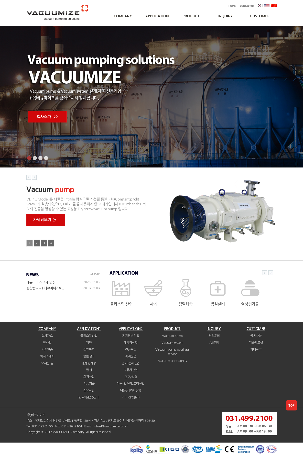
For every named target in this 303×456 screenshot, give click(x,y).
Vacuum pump (172, 335)
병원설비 (89, 356)
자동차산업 (131, 370)
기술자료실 (256, 342)
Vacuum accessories (172, 360)
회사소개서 (47, 356)
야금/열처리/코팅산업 (131, 383)
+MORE (95, 274)
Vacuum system (172, 342)
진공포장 (130, 349)
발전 (89, 370)
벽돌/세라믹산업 (130, 390)
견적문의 (214, 335)
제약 (89, 342)
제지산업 (130, 356)
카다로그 (255, 349)
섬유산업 (89, 390)
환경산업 (89, 376)
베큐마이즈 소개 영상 (41, 282)
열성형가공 (89, 363)
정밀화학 (89, 349)
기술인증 (47, 349)
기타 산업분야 (131, 397)
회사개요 (47, 335)
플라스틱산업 (88, 335)
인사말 (47, 342)
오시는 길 (47, 363)
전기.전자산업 (131, 363)
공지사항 (255, 335)
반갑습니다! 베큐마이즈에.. (45, 288)
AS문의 (214, 342)
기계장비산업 (130, 335)
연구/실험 (130, 376)
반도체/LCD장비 (88, 397)
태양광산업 (131, 342)
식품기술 (89, 383)
